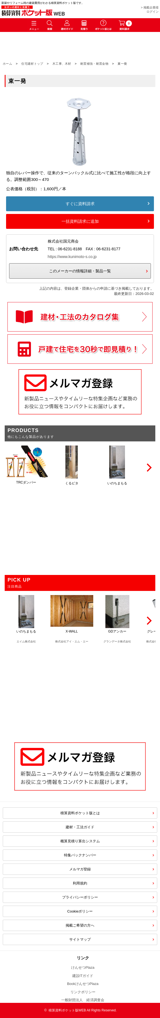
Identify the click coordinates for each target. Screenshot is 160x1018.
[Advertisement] (80, 690)
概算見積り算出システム (80, 841)
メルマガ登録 (80, 869)
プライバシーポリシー (80, 897)
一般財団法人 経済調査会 (82, 1000)
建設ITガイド (83, 976)
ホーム (7, 63)
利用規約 (80, 883)
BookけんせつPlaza (82, 984)
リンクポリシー (82, 992)
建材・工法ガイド (80, 827)
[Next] (148, 467)
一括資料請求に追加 (80, 221)
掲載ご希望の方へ (80, 925)
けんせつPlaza (83, 967)
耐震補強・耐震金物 (94, 63)
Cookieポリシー (80, 911)
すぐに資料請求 (80, 203)
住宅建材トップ (32, 63)
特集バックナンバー (80, 855)
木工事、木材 (61, 63)
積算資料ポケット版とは (80, 813)
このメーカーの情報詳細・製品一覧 (80, 271)
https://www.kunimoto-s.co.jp (72, 256)
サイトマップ (80, 939)
